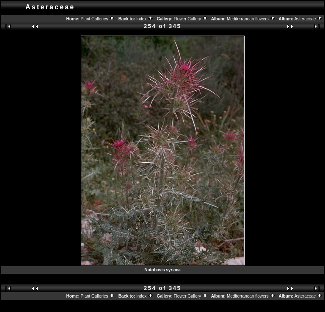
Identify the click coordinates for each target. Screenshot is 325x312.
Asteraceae (308, 19)
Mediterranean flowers (251, 19)
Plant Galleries (98, 19)
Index (144, 19)
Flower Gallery (191, 19)
